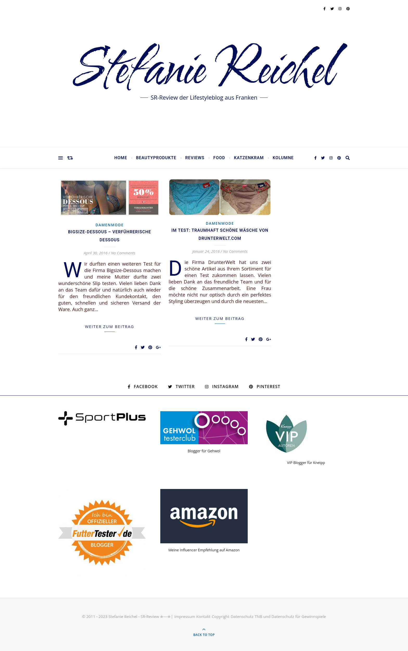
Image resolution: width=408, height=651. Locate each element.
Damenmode (109, 224)
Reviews (195, 158)
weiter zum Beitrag (109, 326)
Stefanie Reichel (204, 70)
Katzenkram (249, 158)
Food (219, 158)
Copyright (221, 616)
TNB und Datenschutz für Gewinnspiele (290, 616)
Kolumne (283, 158)
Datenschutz (242, 616)
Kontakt (203, 616)
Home (120, 158)
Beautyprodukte (156, 158)
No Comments (123, 252)
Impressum (184, 616)
